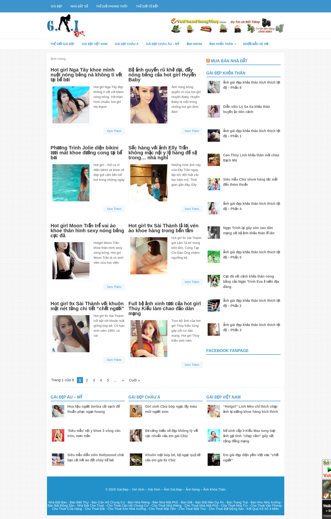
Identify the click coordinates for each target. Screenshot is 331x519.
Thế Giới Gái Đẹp (62, 44)
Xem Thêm (114, 131)
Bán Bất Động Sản (61, 505)
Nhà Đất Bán (57, 502)
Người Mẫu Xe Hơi (255, 44)
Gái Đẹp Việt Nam (95, 44)
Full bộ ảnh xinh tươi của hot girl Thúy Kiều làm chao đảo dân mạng (165, 308)
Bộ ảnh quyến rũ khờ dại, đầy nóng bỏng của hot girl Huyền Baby (162, 74)
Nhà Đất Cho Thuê (90, 505)
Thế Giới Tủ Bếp (147, 6)
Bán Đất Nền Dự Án (209, 502)
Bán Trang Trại (237, 502)
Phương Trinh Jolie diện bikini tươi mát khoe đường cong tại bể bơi (86, 152)
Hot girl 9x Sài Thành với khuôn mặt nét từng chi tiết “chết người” (87, 306)
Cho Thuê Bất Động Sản (226, 509)
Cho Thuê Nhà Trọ (234, 505)
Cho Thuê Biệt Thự (192, 509)
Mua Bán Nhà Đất (229, 61)
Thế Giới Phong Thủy (112, 6)
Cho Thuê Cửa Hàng (67, 509)
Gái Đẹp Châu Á (126, 44)
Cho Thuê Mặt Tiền (162, 509)
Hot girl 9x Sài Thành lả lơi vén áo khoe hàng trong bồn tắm (164, 228)
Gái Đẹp (56, 6)
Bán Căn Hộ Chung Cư (108, 502)
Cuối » (134, 380)
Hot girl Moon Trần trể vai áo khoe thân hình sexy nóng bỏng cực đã (87, 230)
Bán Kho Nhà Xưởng (266, 502)
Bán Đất (187, 502)
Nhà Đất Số (79, 6)
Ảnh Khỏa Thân (224, 42)
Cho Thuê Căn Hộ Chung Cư (128, 505)
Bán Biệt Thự (79, 502)
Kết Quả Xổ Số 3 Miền (263, 509)
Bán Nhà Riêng (139, 502)
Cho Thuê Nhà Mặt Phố (201, 505)
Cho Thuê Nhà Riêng (167, 505)
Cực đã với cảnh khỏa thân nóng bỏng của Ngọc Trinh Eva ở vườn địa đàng (251, 281)
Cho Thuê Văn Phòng (266, 505)
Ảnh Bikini (194, 44)
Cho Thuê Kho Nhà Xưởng (127, 509)
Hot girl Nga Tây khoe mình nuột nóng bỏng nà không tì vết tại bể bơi (86, 74)
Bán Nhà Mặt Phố (165, 502)
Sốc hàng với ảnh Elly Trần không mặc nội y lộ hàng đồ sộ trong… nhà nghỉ (163, 152)
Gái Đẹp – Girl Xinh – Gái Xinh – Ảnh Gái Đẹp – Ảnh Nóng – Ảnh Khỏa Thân (171, 489)
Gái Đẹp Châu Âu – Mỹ (162, 44)
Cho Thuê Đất (95, 509)
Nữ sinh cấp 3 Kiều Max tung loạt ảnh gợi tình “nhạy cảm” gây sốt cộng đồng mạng (249, 436)
